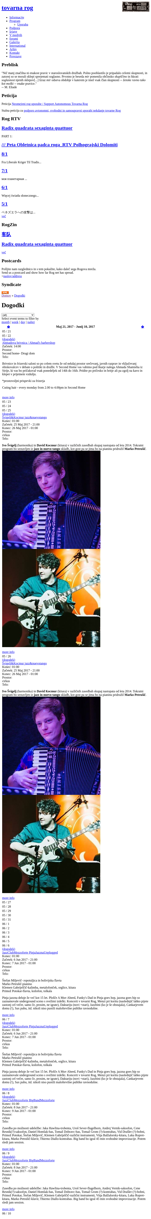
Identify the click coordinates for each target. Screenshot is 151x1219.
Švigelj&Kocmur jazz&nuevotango (24, 417)
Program (14, 21)
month (6, 322)
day (23, 322)
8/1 (5, 153)
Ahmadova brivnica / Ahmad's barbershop (28, 342)
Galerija (14, 42)
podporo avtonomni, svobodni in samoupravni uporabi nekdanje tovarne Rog (72, 110)
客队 (6, 234)
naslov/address (12, 276)
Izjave (13, 31)
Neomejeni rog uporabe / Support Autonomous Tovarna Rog (50, 103)
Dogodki (19, 295)
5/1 (5, 203)
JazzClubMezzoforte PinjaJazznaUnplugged (30, 952)
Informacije (16, 17)
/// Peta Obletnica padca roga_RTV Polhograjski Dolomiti (60, 144)
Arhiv (13, 49)
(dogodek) (8, 339)
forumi (13, 38)
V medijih (15, 35)
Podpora (14, 28)
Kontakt (14, 52)
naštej (31, 322)
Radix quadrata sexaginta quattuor (37, 127)
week (15, 322)
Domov (6, 295)
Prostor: (7, 349)
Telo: (5, 357)
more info (8, 397)
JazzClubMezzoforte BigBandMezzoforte (28, 1100)
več (4, 216)
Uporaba (22, 24)
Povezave (15, 56)
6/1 (5, 187)
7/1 (5, 170)
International (17, 45)
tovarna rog (17, 7)
